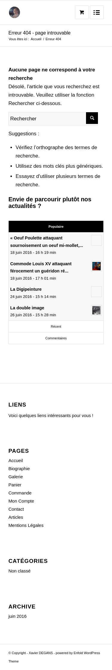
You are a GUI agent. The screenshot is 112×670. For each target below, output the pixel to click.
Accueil (36, 39)
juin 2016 (17, 616)
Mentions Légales (26, 525)
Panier (14, 484)
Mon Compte (21, 500)
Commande (20, 492)
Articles (15, 517)
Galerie (15, 476)
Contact (16, 509)
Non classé (19, 570)
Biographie (19, 468)
